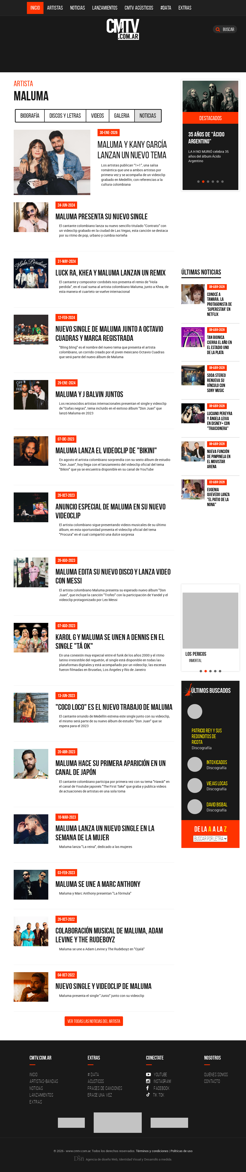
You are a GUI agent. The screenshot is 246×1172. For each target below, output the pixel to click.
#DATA (165, 8)
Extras (184, 8)
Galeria (121, 115)
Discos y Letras (65, 115)
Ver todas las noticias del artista (94, 1021)
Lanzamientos (104, 8)
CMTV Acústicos (139, 8)
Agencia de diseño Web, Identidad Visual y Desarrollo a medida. (123, 1159)
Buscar (225, 29)
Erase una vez (100, 1095)
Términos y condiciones (152, 1151)
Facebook (158, 1088)
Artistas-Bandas (44, 1081)
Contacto (212, 1081)
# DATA (93, 1074)
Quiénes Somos (216, 1074)
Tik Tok (155, 1095)
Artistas (55, 8)
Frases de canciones (105, 1088)
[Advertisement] (213, 547)
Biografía (29, 115)
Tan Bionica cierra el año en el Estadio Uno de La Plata (219, 345)
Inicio (35, 8)
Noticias (77, 8)
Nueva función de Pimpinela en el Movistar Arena (218, 459)
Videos (97, 115)
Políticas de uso (181, 1151)
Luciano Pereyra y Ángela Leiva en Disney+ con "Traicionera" (219, 421)
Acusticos (96, 1081)
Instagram (158, 1081)
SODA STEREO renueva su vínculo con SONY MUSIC (216, 383)
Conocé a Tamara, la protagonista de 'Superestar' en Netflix (219, 304)
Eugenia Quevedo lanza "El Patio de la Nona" (218, 497)
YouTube (156, 1074)
